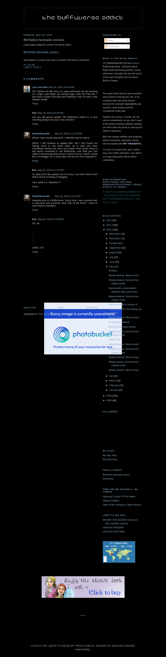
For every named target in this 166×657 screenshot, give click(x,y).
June (112, 261)
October (113, 243)
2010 (109, 229)
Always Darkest (111, 500)
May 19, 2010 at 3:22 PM (67, 196)
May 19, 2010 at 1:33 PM (51, 170)
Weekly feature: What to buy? (124, 275)
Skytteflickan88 (40, 133)
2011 (109, 225)
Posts (109, 40)
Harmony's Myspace (113, 527)
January (113, 390)
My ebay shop (110, 459)
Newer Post (30, 307)
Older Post (91, 307)
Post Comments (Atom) (50, 314)
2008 (109, 400)
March (112, 380)
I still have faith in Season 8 (123, 304)
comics (37, 67)
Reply (35, 103)
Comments (112, 46)
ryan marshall (40, 87)
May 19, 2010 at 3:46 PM (51, 219)
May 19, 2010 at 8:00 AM (51, 113)
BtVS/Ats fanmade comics (44, 40)
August (113, 252)
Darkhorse (108, 478)
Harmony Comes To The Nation (119, 496)
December (115, 233)
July (111, 257)
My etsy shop (110, 455)
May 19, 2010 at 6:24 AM (61, 87)
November (115, 238)
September (115, 247)
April (112, 376)
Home (61, 307)
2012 (109, 220)
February (114, 385)
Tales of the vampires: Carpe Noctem (122, 504)
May (111, 266)
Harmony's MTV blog (114, 531)
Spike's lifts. (115, 339)
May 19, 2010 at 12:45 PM (68, 133)
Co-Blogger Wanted (119, 322)
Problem (113, 270)
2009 (109, 395)
